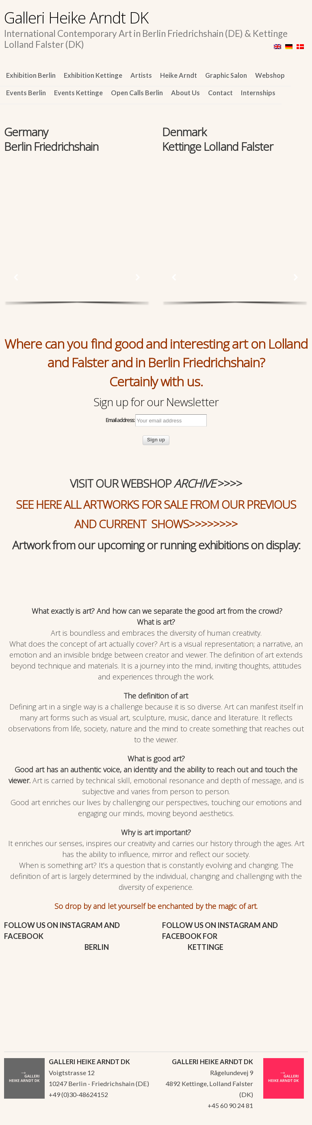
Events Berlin (26, 92)
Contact (220, 92)
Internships (258, 92)
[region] (77, 200)
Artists (141, 75)
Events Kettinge (78, 92)
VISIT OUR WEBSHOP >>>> (156, 483)
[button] (16, 277)
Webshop (270, 75)
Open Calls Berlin (137, 92)
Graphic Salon (226, 75)
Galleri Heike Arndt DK (76, 17)
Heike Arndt (178, 75)
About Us (185, 92)
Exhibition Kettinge (93, 75)
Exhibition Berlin (31, 75)
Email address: (156, 420)
